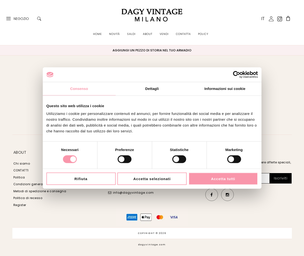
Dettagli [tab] (152, 89)
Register (19, 205)
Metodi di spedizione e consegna (39, 191)
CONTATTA (183, 34)
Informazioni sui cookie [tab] (224, 89)
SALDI (131, 34)
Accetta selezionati (152, 178)
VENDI (164, 34)
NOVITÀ (114, 34)
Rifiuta (80, 178)
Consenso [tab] (79, 89)
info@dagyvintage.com (133, 193)
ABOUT (147, 34)
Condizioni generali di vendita (37, 184)
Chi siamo (21, 163)
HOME (97, 34)
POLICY (203, 34)
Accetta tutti (223, 178)
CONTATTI (21, 170)
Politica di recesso (28, 198)
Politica (19, 177)
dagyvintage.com (152, 244)
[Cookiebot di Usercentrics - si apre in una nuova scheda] (236, 74)
